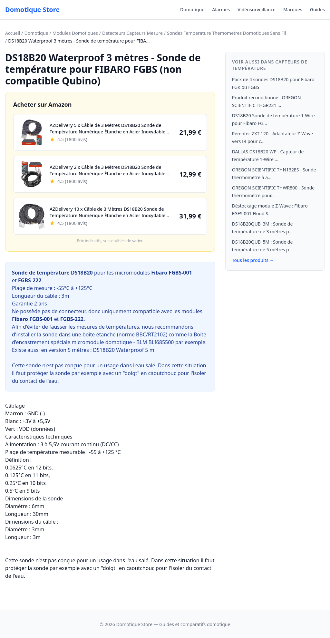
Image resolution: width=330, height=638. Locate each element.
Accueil (12, 33)
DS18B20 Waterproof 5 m (123, 349)
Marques (292, 9)
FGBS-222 (29, 280)
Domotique (192, 9)
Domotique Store (32, 9)
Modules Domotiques (75, 33)
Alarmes (221, 9)
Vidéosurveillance (257, 9)
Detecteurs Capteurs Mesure (132, 33)
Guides (317, 9)
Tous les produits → (253, 260)
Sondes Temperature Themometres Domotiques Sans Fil (226, 33)
